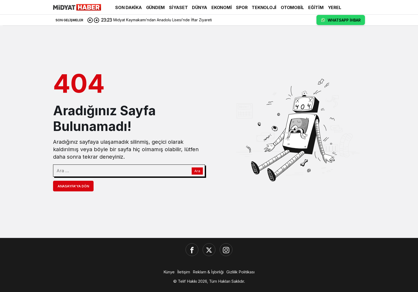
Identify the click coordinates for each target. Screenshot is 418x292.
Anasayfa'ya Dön (73, 186)
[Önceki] (90, 20)
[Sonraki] (96, 20)
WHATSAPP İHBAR (341, 20)
